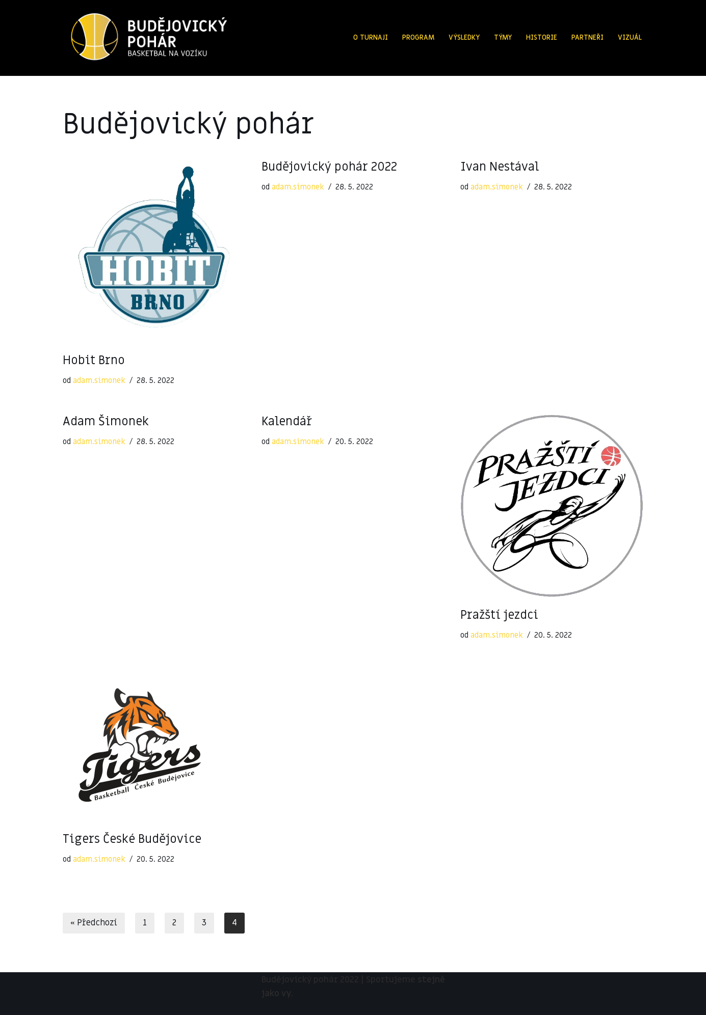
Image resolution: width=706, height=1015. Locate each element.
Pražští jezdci (499, 615)
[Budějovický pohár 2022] (149, 38)
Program (418, 37)
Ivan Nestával (499, 167)
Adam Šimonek (106, 421)
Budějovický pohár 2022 (329, 167)
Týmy (503, 37)
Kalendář (287, 421)
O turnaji (370, 37)
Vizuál (630, 37)
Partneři (587, 37)
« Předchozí (93, 922)
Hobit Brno (94, 360)
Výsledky (464, 37)
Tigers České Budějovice (132, 839)
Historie (541, 37)
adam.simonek (99, 380)
